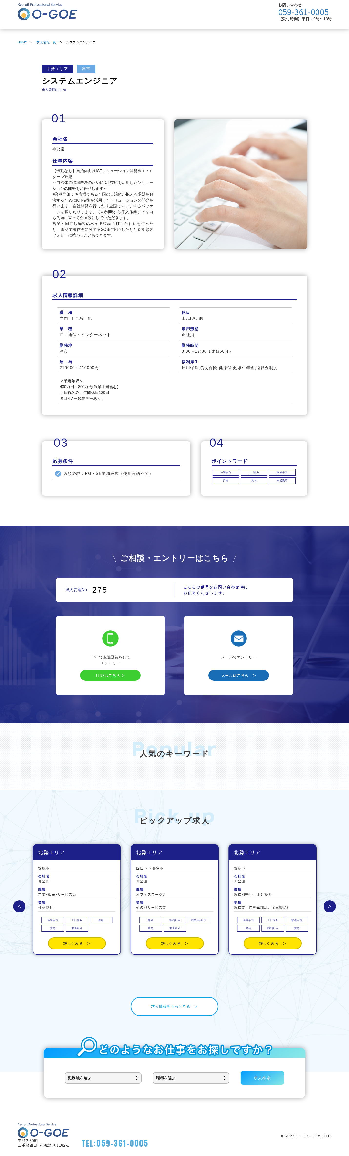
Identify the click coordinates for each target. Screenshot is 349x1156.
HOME (22, 42)
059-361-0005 (303, 11)
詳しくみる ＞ (77, 927)
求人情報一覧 (46, 42)
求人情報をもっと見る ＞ (174, 1006)
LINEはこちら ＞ (110, 675)
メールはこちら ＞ (238, 675)
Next (330, 906)
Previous (19, 906)
